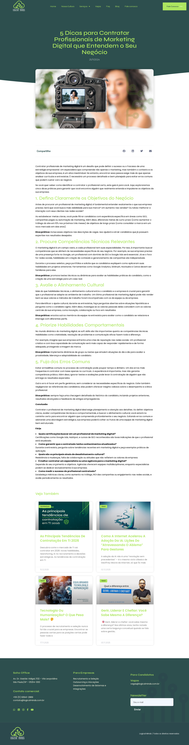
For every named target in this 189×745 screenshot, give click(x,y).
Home (53, 6)
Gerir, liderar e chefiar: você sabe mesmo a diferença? (124, 612)
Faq (108, 6)
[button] (124, 151)
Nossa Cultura (67, 6)
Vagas (98, 6)
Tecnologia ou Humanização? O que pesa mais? (62, 614)
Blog (117, 6)
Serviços (85, 6)
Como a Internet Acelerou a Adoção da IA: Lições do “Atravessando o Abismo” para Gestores (123, 543)
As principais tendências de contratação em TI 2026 (62, 538)
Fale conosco (131, 6)
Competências (74, 241)
